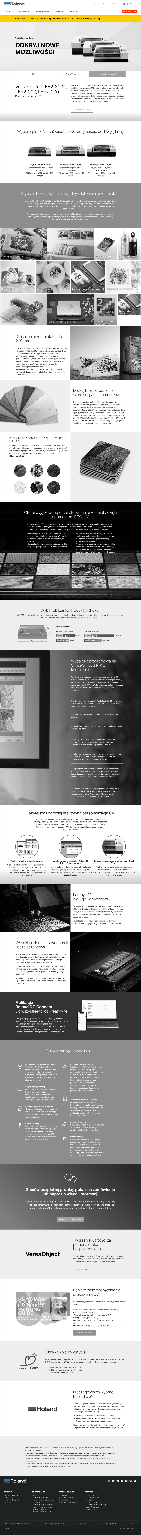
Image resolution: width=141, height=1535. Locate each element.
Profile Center (90, 1509)
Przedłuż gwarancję (92, 1498)
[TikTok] (122, 1480)
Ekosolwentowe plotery (12, 1495)
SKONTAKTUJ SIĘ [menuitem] (129, 11)
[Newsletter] (109, 1480)
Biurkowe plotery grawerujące (43, 1505)
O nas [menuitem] (96, 4)
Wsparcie (89, 1492)
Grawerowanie (38, 1492)
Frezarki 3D (36, 1502)
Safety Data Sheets (92, 1507)
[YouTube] (130, 1480)
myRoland (89, 1500)
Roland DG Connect (66, 1498)
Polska (7, 1528)
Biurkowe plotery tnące (40, 1498)
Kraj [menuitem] (126, 4)
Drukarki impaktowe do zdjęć (42, 1512)
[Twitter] (126, 1480)
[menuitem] (9, 11)
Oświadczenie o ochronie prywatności (17, 1524)
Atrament (8, 1502)
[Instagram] (118, 1480)
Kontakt (133, 1524)
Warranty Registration (108, 1524)
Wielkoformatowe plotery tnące (43, 1500)
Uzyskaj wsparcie (92, 1495)
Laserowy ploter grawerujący (42, 1507)
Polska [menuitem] (133, 4)
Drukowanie (9, 1492)
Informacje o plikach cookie (54, 1524)
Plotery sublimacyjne (12, 1500)
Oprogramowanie (66, 1492)
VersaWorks (63, 1495)
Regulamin (82, 1524)
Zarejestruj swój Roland (94, 1502)
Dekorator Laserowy (40, 1509)
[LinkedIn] (135, 1480)
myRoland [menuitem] (113, 4)
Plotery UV (8, 1498)
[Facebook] (113, 1480)
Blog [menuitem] (104, 4)
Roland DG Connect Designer (69, 1502)
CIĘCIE (35, 1495)
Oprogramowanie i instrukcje (96, 1505)
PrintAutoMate (64, 1500)
